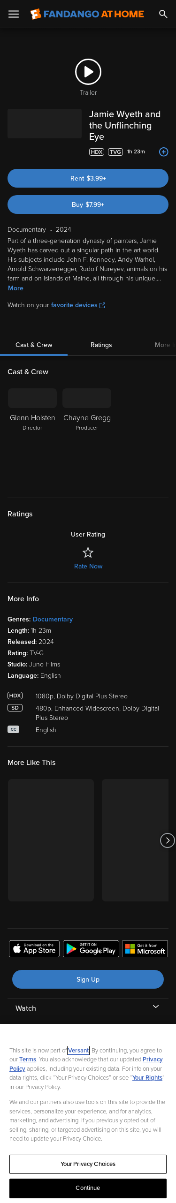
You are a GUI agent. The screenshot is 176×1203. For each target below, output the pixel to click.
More (15, 277)
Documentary (53, 608)
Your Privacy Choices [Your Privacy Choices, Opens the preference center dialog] (88, 1164)
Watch (25, 997)
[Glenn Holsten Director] (32, 426)
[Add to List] (163, 140)
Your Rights (147, 1078)
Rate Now (88, 555)
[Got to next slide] (167, 829)
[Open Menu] (13, 14)
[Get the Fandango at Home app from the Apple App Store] (34, 939)
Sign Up (88, 968)
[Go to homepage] (87, 14)
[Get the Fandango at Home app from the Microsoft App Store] (145, 939)
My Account (35, 1016)
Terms (27, 1059)
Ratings (101, 334)
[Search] (163, 14)
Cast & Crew (33, 334)
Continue (88, 1188)
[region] (88, 1113)
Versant (78, 1050)
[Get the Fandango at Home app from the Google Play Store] (91, 939)
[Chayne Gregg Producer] (87, 426)
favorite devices (78, 294)
